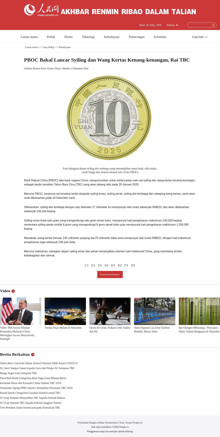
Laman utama (29, 37)
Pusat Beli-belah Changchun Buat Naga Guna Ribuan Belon (33, 378)
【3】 (100, 265)
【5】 (113, 265)
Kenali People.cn (133, 422)
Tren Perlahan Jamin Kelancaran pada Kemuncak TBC (30, 407)
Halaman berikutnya (110, 274)
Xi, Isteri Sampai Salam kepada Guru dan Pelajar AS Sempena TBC (37, 368)
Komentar (160, 37)
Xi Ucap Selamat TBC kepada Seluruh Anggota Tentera (30, 402)
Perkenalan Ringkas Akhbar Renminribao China (101, 422)
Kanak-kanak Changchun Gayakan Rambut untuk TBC (30, 392)
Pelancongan (137, 37)
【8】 (133, 265)
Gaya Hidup (48, 47)
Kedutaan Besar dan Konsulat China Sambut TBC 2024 (30, 383)
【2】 (93, 265)
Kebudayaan (112, 37)
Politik (51, 37)
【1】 (87, 265)
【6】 (120, 265)
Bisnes (69, 37)
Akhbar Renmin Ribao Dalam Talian (42, 68)
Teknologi (88, 37)
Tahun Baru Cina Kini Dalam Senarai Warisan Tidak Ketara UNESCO (39, 363)
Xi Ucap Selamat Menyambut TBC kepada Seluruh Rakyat (32, 397)
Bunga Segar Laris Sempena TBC (18, 373)
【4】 (106, 265)
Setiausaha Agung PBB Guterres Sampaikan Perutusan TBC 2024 (36, 387)
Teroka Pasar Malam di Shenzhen (63, 327)
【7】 (126, 265)
